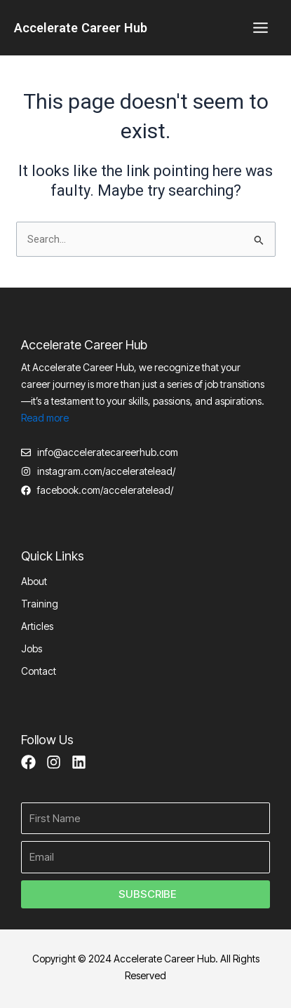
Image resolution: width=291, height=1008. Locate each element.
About (34, 581)
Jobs (31, 648)
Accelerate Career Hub (80, 27)
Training (39, 604)
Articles (37, 626)
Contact (38, 671)
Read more (45, 418)
